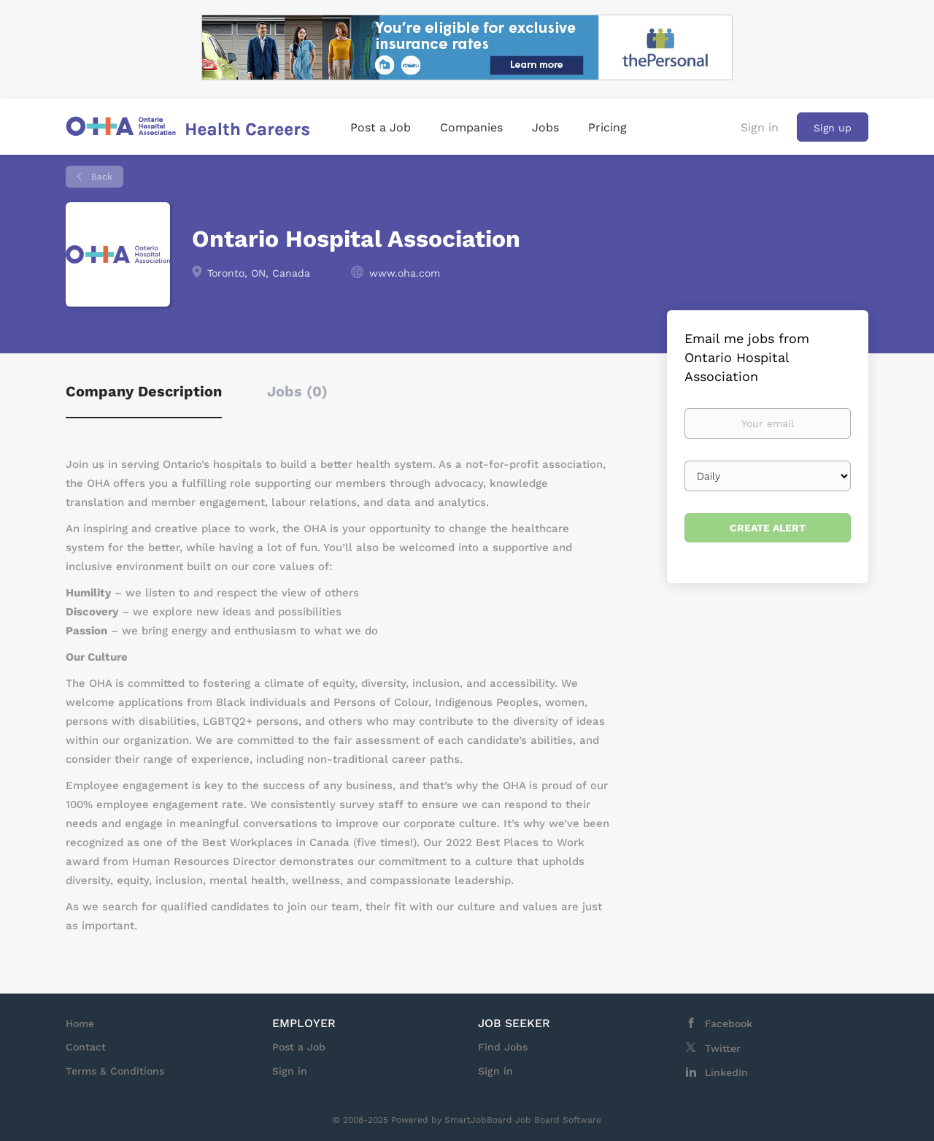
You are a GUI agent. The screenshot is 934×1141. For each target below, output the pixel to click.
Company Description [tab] (144, 391)
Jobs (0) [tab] (297, 391)
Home (80, 1023)
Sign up (833, 128)
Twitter (723, 1048)
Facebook (728, 1023)
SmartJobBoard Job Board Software (522, 1120)
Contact (86, 1047)
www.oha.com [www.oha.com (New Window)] (404, 273)
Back (100, 177)
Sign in (760, 127)
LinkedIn (726, 1072)
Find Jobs (503, 1047)
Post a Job (298, 1047)
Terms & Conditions (115, 1071)
